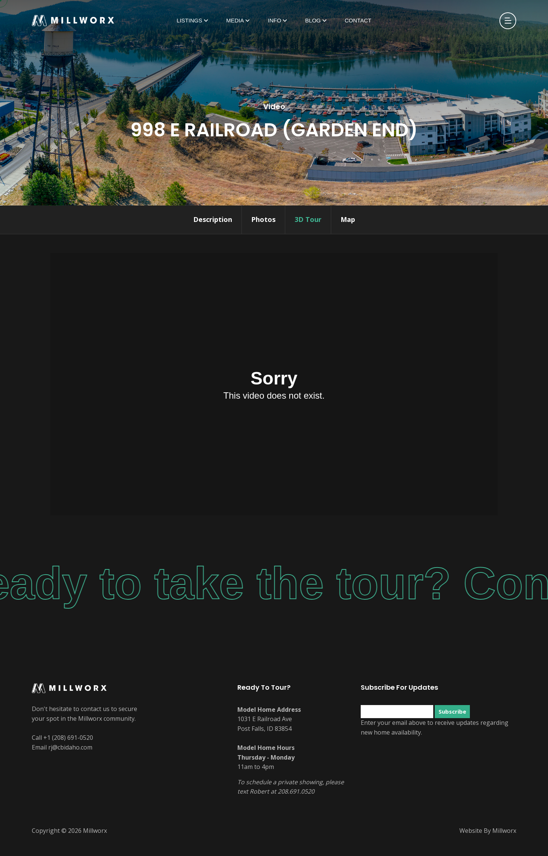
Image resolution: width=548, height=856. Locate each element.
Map (348, 219)
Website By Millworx (487, 830)
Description (212, 219)
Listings (189, 20)
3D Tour (308, 219)
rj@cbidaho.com (70, 747)
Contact (358, 20)
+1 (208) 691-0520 (68, 737)
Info (274, 20)
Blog (313, 20)
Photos (263, 219)
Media (235, 20)
